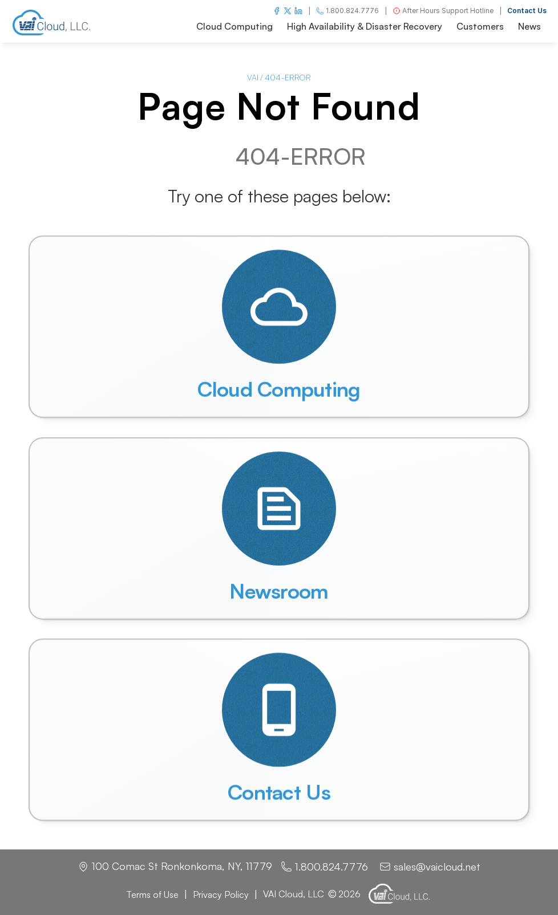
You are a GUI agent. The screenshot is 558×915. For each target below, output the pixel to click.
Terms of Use (152, 894)
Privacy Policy (221, 894)
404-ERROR (288, 77)
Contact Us (527, 10)
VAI (252, 77)
